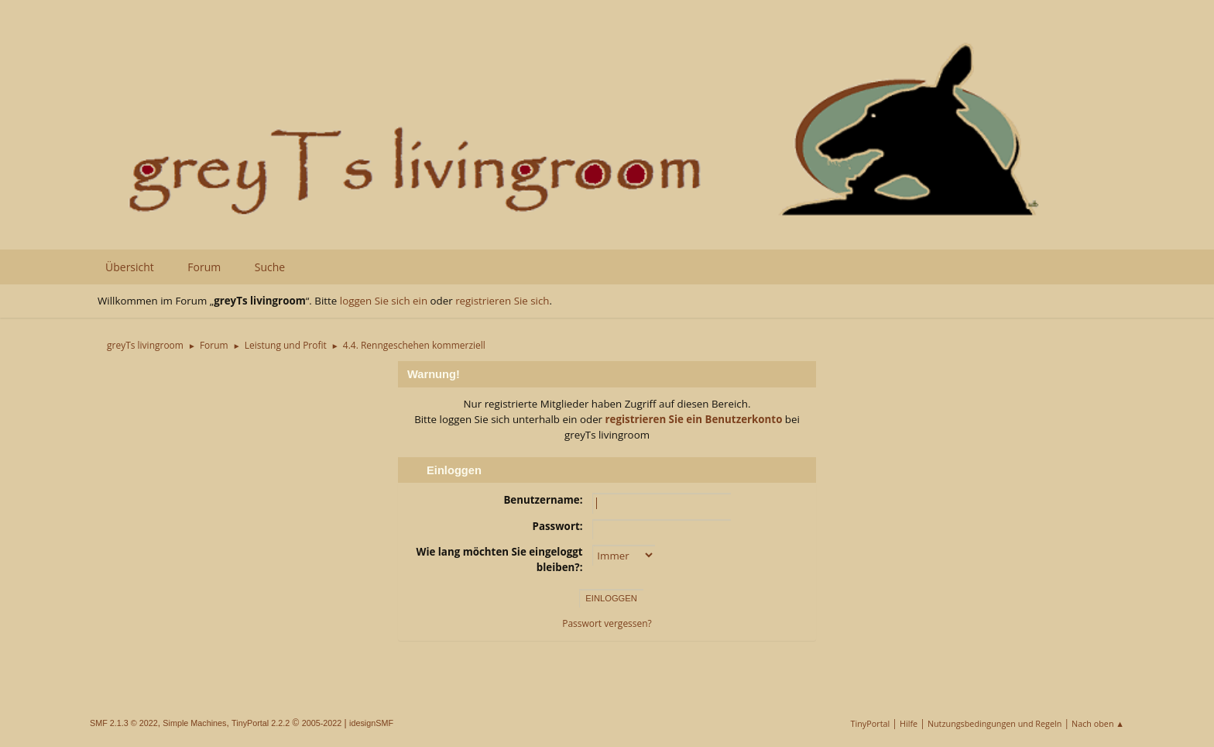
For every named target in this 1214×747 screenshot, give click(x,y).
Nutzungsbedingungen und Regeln (994, 723)
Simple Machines (194, 723)
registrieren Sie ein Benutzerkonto (694, 419)
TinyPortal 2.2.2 (260, 723)
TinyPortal (870, 723)
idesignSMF (371, 723)
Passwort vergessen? (607, 623)
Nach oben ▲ (1098, 723)
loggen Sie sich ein (383, 301)
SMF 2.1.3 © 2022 (124, 723)
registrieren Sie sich (502, 301)
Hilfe (908, 723)
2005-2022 (322, 723)
